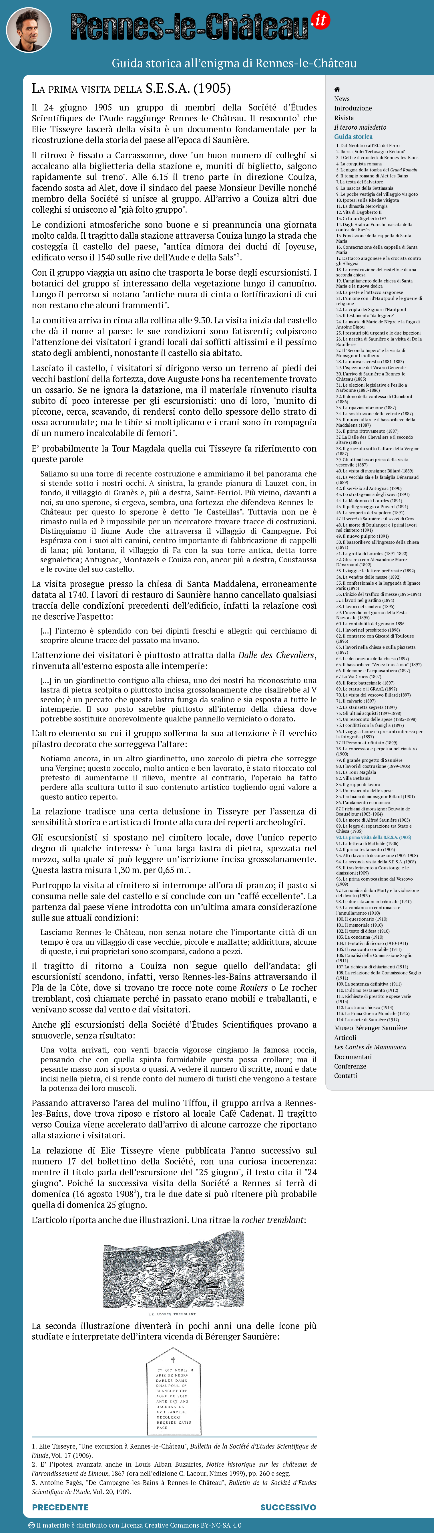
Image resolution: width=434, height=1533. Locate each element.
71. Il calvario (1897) (356, 701)
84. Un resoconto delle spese (364, 790)
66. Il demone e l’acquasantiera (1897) (373, 670)
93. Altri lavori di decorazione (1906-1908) (377, 855)
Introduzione (353, 108)
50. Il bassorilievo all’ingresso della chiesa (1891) (377, 544)
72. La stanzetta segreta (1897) (366, 707)
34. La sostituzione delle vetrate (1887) (374, 413)
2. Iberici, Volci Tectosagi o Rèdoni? (370, 151)
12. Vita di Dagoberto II (359, 212)
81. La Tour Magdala (356, 772)
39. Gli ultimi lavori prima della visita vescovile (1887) (372, 462)
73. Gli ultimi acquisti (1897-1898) (368, 713)
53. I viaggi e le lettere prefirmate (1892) (375, 570)
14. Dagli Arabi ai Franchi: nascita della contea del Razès (374, 226)
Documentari (353, 1056)
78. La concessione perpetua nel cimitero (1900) (376, 751)
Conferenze (350, 1066)
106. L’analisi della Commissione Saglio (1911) (374, 957)
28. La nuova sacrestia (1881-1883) (370, 361)
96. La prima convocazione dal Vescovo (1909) (374, 881)
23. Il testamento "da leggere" (365, 315)
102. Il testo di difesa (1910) (363, 931)
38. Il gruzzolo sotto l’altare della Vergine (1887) (377, 451)
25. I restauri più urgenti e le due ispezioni (378, 333)
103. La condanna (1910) (359, 937)
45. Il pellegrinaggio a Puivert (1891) (372, 506)
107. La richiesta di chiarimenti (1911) (372, 967)
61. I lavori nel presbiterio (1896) (368, 630)
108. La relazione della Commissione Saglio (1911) (378, 975)
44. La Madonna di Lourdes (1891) (369, 500)
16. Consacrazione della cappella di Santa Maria (377, 249)
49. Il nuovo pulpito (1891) (362, 536)
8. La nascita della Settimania (364, 188)
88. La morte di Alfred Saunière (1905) (373, 820)
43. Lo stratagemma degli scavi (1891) (373, 494)
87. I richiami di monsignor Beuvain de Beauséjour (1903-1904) (373, 811)
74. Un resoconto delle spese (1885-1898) (376, 719)
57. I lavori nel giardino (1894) (365, 600)
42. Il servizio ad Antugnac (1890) (369, 488)
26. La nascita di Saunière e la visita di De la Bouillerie (379, 341)
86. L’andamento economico (363, 802)
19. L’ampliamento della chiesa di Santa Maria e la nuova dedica (374, 283)
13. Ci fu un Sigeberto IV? (361, 218)
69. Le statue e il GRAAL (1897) (366, 689)
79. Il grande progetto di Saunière (369, 760)
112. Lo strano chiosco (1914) (364, 1007)
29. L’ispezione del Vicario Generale (371, 367)
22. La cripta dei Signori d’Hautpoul (371, 309)
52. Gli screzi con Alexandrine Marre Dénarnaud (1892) (371, 562)
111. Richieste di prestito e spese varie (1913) (373, 998)
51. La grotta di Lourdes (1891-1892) (371, 553)
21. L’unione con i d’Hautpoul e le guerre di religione (379, 300)
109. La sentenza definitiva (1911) (369, 984)
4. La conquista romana (359, 164)
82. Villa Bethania (353, 778)
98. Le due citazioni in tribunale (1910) (374, 901)
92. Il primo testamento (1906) (365, 849)
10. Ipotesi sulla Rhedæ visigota (367, 200)
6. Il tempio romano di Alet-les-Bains (372, 176)
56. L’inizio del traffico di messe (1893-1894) (378, 594)
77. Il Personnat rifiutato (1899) (366, 742)
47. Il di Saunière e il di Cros (375, 518)
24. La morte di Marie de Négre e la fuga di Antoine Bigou (378, 324)
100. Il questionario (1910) (361, 919)
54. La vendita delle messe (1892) (368, 577)
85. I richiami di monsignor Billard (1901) (375, 796)
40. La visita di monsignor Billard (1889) (374, 471)
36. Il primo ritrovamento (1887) (367, 431)
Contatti (345, 1075)
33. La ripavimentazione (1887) (366, 407)
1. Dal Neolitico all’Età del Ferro (368, 145)
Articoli (345, 1037)
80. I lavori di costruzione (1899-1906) (373, 766)
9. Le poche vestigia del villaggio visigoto (377, 194)
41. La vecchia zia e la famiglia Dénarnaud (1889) (377, 479)
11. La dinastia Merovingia (362, 206)
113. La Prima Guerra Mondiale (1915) (373, 1013)
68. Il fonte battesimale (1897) (365, 683)
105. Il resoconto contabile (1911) (369, 949)
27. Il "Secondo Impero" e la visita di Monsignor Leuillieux (370, 352)
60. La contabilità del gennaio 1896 (370, 623)
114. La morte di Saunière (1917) (367, 1019)
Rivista (344, 117)
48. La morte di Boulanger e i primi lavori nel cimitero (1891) (376, 527)
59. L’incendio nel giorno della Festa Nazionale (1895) (371, 615)
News (342, 98)
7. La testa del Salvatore (359, 182)
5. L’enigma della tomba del (376, 170)
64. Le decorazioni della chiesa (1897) (372, 658)
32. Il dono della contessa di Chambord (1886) (374, 398)
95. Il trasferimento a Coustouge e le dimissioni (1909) (372, 870)
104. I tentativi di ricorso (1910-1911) (372, 943)
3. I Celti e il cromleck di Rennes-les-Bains (377, 157)
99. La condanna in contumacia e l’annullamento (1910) (368, 910)
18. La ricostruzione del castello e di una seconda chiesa (376, 272)
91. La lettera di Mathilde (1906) (367, 843)
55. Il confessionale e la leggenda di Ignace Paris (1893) (378, 585)
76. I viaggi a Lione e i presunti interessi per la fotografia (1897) (379, 734)
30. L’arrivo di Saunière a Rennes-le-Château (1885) (371, 376)
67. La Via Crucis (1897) (358, 676)
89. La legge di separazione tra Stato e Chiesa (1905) (374, 828)
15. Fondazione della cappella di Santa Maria (373, 238)
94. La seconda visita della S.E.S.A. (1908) (376, 862)
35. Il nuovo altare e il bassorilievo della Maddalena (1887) (375, 422)
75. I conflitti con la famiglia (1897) (370, 725)
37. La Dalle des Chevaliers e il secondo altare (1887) (374, 439)
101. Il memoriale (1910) (359, 925)
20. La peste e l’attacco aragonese (369, 292)
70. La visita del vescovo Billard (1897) (373, 695)
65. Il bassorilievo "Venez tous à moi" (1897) (379, 664)
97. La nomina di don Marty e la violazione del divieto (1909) (377, 892)
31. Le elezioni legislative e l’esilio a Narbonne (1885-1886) (371, 387)
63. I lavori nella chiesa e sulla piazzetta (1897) (376, 649)
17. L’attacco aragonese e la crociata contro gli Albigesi (378, 260)
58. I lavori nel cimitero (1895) (365, 606)
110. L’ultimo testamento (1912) (367, 990)
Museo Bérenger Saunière (370, 1027)
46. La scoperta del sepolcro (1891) (370, 512)
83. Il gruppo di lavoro (358, 784)
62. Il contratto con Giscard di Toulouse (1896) (375, 638)
